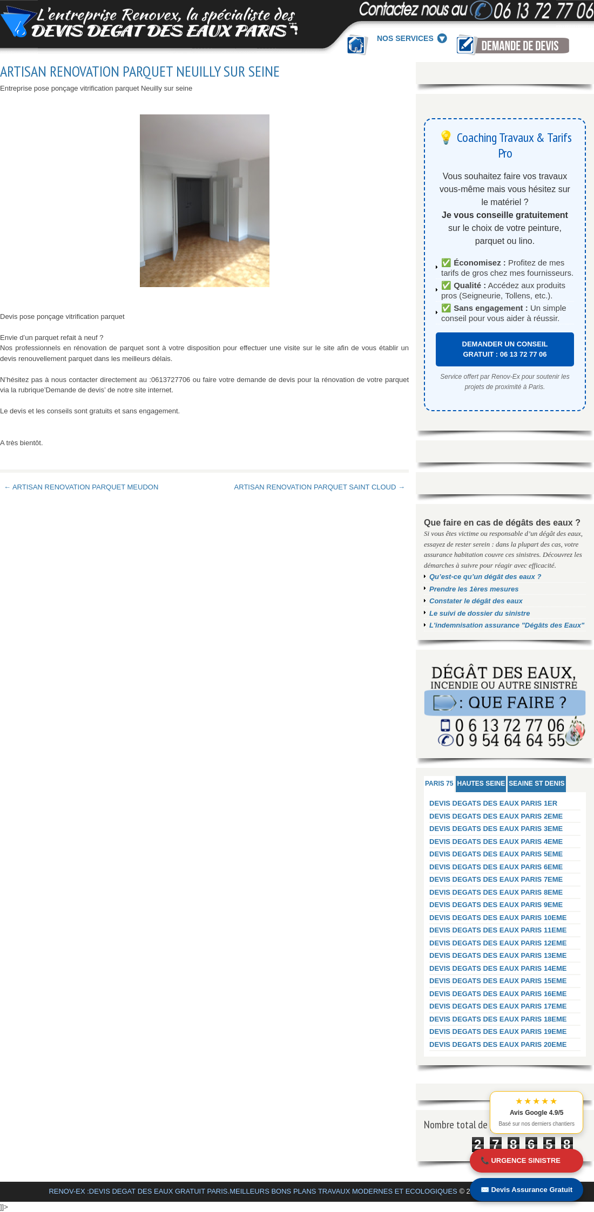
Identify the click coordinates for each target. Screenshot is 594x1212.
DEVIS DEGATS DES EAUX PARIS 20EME (498, 1044)
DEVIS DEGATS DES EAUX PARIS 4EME (496, 841)
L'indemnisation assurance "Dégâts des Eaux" (506, 625)
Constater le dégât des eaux (476, 601)
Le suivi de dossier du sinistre (479, 613)
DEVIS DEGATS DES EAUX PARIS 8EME (496, 892)
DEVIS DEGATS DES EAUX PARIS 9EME (496, 905)
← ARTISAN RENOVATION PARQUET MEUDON (81, 487)
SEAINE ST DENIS (536, 783)
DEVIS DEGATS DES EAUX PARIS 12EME (498, 943)
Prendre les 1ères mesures (474, 589)
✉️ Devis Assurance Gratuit (526, 1190)
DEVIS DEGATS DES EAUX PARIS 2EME (496, 816)
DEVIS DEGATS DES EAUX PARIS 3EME (496, 829)
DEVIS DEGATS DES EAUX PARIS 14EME (498, 968)
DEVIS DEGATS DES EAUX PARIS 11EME (498, 930)
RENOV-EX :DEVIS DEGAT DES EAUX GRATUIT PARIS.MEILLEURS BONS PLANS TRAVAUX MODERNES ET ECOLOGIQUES (253, 1191)
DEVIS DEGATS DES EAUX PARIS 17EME (498, 1006)
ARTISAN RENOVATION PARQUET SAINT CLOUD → (319, 487)
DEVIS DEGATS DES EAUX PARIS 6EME (496, 867)
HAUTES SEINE (481, 783)
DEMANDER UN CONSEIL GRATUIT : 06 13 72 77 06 (505, 349)
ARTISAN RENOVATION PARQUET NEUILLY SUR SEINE (140, 71)
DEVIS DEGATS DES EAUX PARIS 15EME (498, 981)
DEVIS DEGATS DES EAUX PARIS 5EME (496, 854)
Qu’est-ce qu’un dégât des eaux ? (485, 577)
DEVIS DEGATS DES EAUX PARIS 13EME (498, 955)
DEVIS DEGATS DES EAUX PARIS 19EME (498, 1031)
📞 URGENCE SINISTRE (521, 1160)
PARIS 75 (439, 783)
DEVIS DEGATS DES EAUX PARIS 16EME (498, 994)
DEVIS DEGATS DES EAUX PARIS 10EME (498, 918)
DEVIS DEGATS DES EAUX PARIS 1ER (493, 803)
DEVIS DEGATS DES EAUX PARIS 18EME (498, 1019)
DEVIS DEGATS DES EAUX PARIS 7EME (496, 879)
